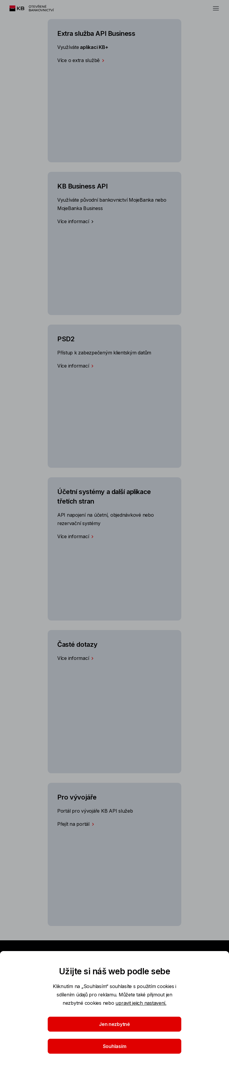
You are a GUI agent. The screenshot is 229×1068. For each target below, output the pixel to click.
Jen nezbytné (114, 1024)
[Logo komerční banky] (39, 8)
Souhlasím (114, 1046)
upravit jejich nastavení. (140, 1003)
